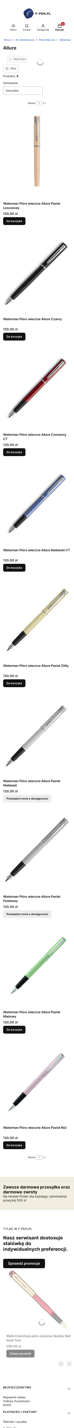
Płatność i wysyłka (15, 1421)
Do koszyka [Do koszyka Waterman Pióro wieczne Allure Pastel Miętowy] (14, 1029)
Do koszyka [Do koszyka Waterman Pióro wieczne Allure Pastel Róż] (14, 1145)
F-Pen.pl (6, 39)
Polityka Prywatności (16, 1401)
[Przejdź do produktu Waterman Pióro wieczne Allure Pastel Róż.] (37, 1082)
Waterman (65, 39)
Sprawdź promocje (24, 1263)
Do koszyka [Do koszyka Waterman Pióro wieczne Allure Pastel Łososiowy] (14, 221)
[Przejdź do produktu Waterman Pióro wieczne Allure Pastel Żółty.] (37, 620)
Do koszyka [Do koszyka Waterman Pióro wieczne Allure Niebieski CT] (14, 567)
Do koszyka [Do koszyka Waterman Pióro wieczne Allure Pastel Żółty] (14, 683)
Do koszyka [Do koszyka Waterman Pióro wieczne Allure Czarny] (14, 336)
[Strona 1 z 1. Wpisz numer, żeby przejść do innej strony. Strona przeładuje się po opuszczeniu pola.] (39, 103)
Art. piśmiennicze (24, 39)
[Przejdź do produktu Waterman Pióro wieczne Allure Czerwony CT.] (37, 389)
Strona (31, 103)
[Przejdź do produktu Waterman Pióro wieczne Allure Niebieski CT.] (37, 504)
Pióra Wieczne (47, 39)
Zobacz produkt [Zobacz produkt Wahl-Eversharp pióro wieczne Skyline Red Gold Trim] (20, 1353)
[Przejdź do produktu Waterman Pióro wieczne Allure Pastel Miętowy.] (37, 966)
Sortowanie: (10, 83)
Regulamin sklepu (14, 1397)
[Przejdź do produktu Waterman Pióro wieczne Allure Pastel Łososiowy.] (37, 156)
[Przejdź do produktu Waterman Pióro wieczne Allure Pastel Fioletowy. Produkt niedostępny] (37, 851)
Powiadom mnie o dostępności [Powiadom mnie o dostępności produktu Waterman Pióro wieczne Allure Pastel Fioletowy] (27, 914)
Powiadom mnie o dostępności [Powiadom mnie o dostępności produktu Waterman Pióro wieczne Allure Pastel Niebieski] (27, 798)
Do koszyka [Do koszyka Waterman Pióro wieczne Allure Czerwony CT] (14, 452)
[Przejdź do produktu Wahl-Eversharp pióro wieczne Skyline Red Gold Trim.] (38, 1300)
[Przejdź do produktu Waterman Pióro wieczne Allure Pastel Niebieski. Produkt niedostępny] (37, 735)
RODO (7, 1405)
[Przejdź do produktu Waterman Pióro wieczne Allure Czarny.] (37, 273)
